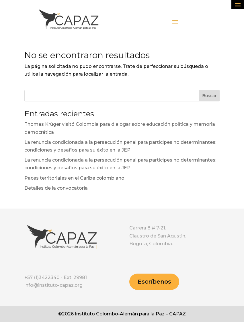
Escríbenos (154, 281)
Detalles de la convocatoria (56, 188)
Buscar (209, 95)
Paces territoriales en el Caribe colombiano (74, 178)
